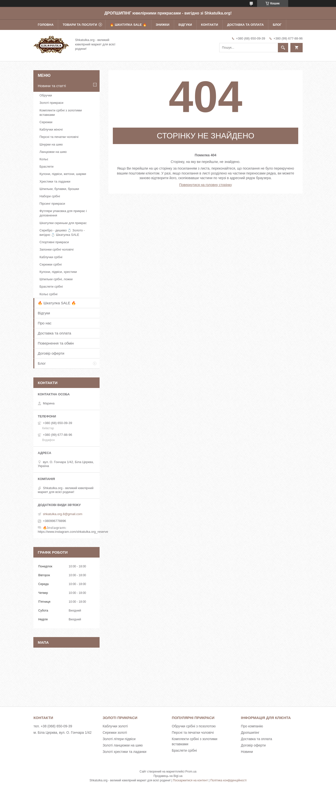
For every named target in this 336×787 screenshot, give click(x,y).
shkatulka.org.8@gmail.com (62, 514)
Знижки (162, 25)
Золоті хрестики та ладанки (124, 752)
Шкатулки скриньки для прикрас (63, 223)
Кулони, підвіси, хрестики (58, 272)
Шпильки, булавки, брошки (59, 189)
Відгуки (185, 25)
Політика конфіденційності (228, 780)
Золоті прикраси (51, 103)
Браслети (46, 166)
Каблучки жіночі (51, 129)
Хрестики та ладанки (54, 181)
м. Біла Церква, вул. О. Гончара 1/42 (62, 732)
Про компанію (252, 726)
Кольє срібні (48, 294)
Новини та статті (52, 86)
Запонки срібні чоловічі (56, 249)
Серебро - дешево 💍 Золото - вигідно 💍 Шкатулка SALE (62, 232)
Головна (45, 25)
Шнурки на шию (51, 144)
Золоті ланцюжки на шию (122, 745)
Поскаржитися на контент (190, 780)
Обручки (45, 95)
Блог (277, 25)
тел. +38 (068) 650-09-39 (52, 726)
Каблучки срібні (50, 257)
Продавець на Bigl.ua (168, 776)
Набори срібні (49, 196)
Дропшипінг (250, 732)
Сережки (45, 122)
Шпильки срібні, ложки (56, 279)
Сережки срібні (50, 264)
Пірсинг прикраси (52, 203)
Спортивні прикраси (54, 242)
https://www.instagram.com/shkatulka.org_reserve (73, 532)
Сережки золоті (115, 732)
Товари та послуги (80, 25)
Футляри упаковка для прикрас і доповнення (63, 213)
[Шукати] (283, 47)
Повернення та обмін (56, 343)
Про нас (45, 323)
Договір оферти (51, 353)
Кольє (43, 159)
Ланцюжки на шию (53, 152)
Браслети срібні (51, 286)
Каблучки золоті (115, 726)
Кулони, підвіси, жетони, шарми (62, 174)
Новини (247, 752)
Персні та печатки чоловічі (58, 137)
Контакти (209, 25)
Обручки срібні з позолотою (194, 726)
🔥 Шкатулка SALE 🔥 (128, 25)
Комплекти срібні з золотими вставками (60, 112)
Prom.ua (190, 771)
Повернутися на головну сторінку (205, 185)
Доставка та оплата (245, 25)
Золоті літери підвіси (119, 739)
